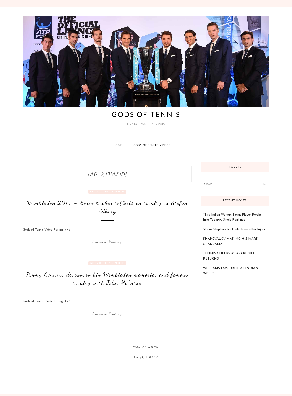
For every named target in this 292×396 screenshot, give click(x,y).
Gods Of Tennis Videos (152, 145)
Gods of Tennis (146, 114)
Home (118, 145)
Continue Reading (107, 242)
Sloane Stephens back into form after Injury (234, 229)
